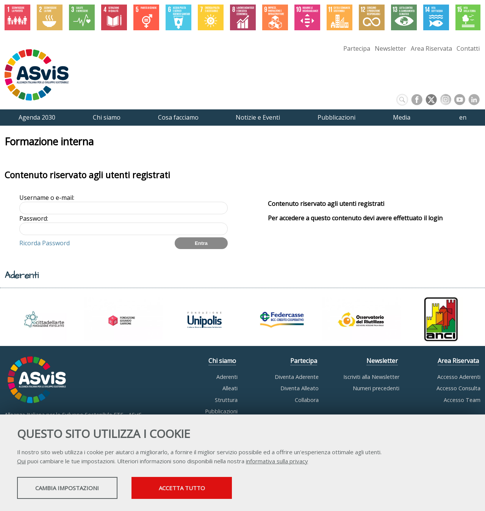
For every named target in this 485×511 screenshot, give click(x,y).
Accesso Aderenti (458, 376)
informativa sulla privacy (277, 462)
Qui (21, 462)
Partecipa (356, 48)
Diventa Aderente (297, 376)
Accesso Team (462, 400)
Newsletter (390, 48)
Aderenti (227, 376)
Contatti (468, 48)
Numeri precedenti (376, 388)
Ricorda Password (44, 243)
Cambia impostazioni (77, 488)
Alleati (230, 388)
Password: (33, 218)
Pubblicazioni (221, 411)
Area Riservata (431, 48)
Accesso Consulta (458, 388)
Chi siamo (222, 361)
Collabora (307, 400)
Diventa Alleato (299, 388)
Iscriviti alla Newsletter (371, 376)
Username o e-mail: (46, 197)
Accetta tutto (213, 488)
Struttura (226, 400)
